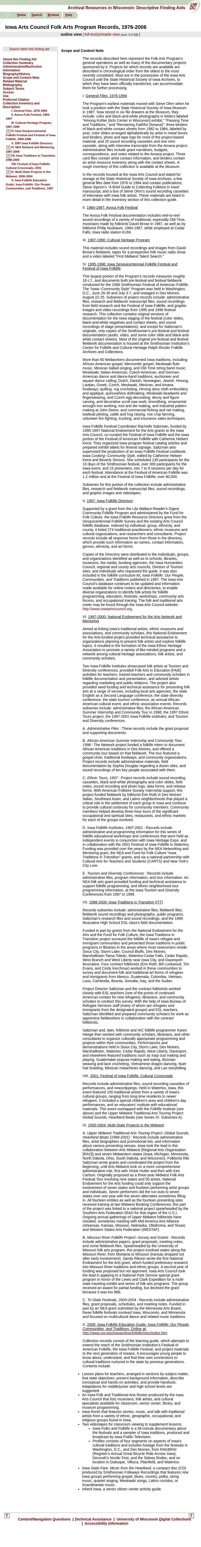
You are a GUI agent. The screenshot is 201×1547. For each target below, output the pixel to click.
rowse (53, 15)
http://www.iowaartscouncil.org (107, 609)
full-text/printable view (102, 34)
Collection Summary (18, 63)
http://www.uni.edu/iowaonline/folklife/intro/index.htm (125, 1333)
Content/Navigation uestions (45, 1519)
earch (36, 15)
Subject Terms (13, 89)
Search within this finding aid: (29, 49)
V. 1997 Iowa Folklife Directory (31, 143)
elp (68, 15)
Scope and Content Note (21, 77)
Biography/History (16, 74)
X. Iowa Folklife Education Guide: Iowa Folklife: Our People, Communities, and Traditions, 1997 (29, 184)
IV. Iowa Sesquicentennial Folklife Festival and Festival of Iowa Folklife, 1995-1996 (30, 135)
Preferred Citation (16, 100)
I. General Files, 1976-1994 (29, 110)
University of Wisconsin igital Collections (153, 1519)
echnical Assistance (94, 1519)
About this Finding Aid (19, 59)
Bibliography (12, 85)
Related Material (15, 81)
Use (6, 96)
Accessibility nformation (106, 1523)
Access (8, 92)
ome (21, 15)
